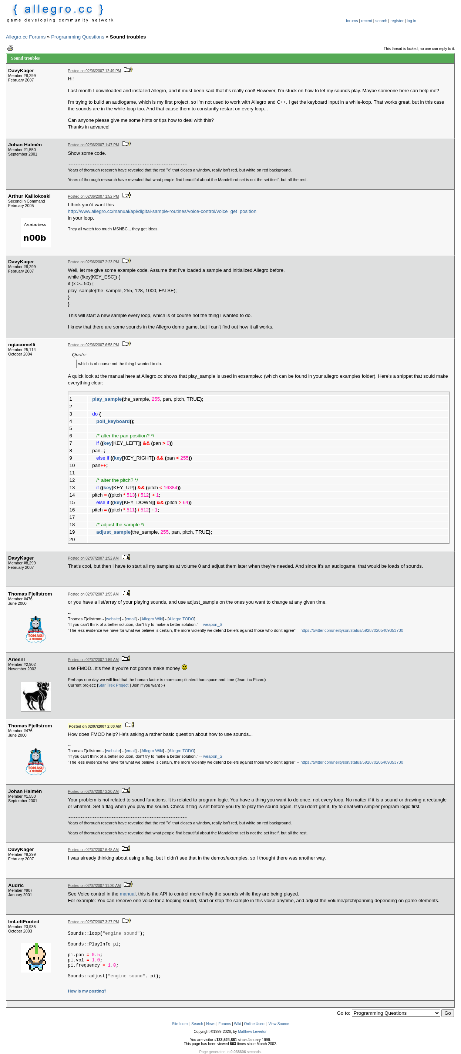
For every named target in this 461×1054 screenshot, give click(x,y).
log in (411, 21)
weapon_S (212, 624)
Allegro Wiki (152, 619)
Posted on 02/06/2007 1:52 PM (93, 196)
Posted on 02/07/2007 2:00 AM (95, 726)
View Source (278, 1024)
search (381, 21)
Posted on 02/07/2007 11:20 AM (94, 886)
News (210, 1024)
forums (352, 21)
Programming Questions (77, 37)
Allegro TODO (181, 619)
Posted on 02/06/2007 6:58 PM (93, 345)
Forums (224, 1024)
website (113, 619)
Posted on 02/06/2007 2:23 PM (93, 262)
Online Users (254, 1024)
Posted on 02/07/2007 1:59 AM (93, 660)
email (130, 619)
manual (128, 894)
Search (197, 1024)
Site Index (180, 1024)
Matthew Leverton (252, 1032)
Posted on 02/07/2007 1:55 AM (93, 594)
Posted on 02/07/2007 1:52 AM (93, 558)
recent (366, 21)
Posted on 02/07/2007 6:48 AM (93, 850)
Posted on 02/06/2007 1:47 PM (93, 145)
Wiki (237, 1024)
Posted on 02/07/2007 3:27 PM (93, 922)
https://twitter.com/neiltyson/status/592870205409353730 (351, 630)
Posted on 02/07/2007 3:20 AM (93, 792)
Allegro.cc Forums (26, 37)
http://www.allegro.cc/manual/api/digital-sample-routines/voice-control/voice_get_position (162, 211)
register (397, 21)
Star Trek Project (113, 685)
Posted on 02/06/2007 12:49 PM (94, 71)
